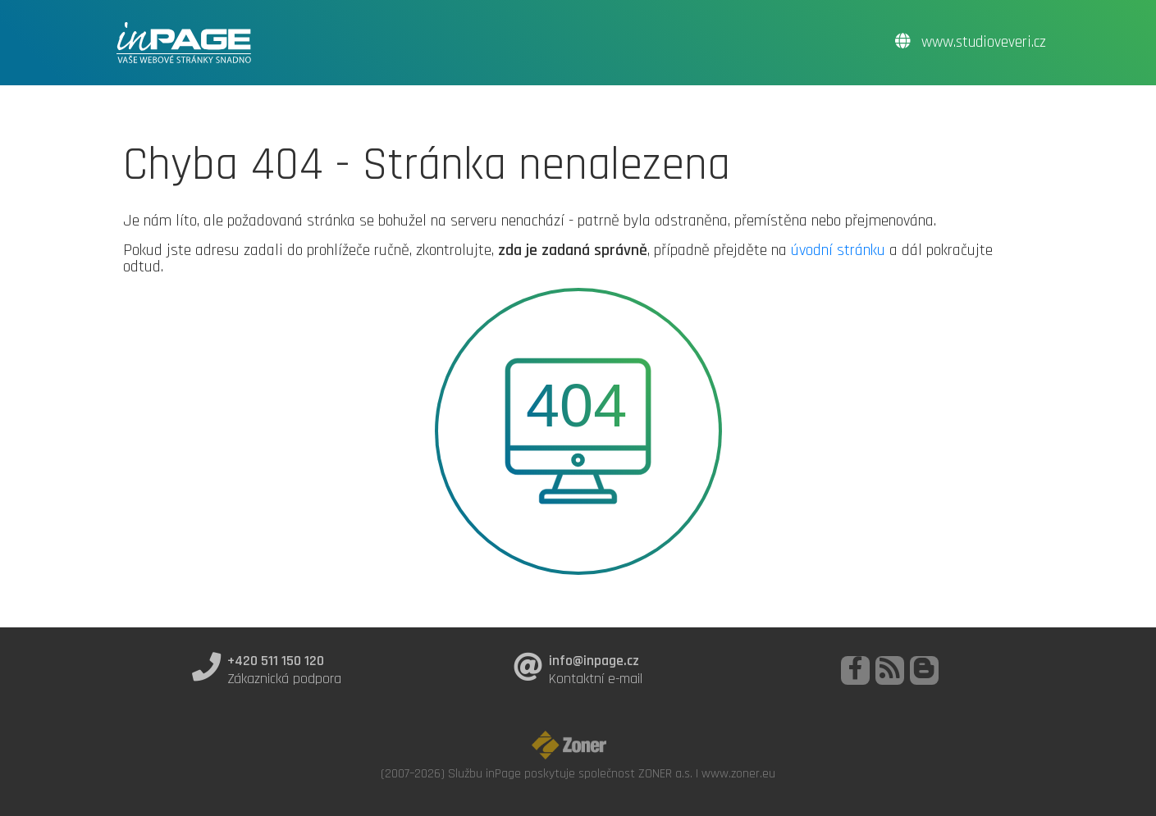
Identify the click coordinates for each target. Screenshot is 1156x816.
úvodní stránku (838, 250)
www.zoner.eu (738, 773)
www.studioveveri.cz (970, 42)
